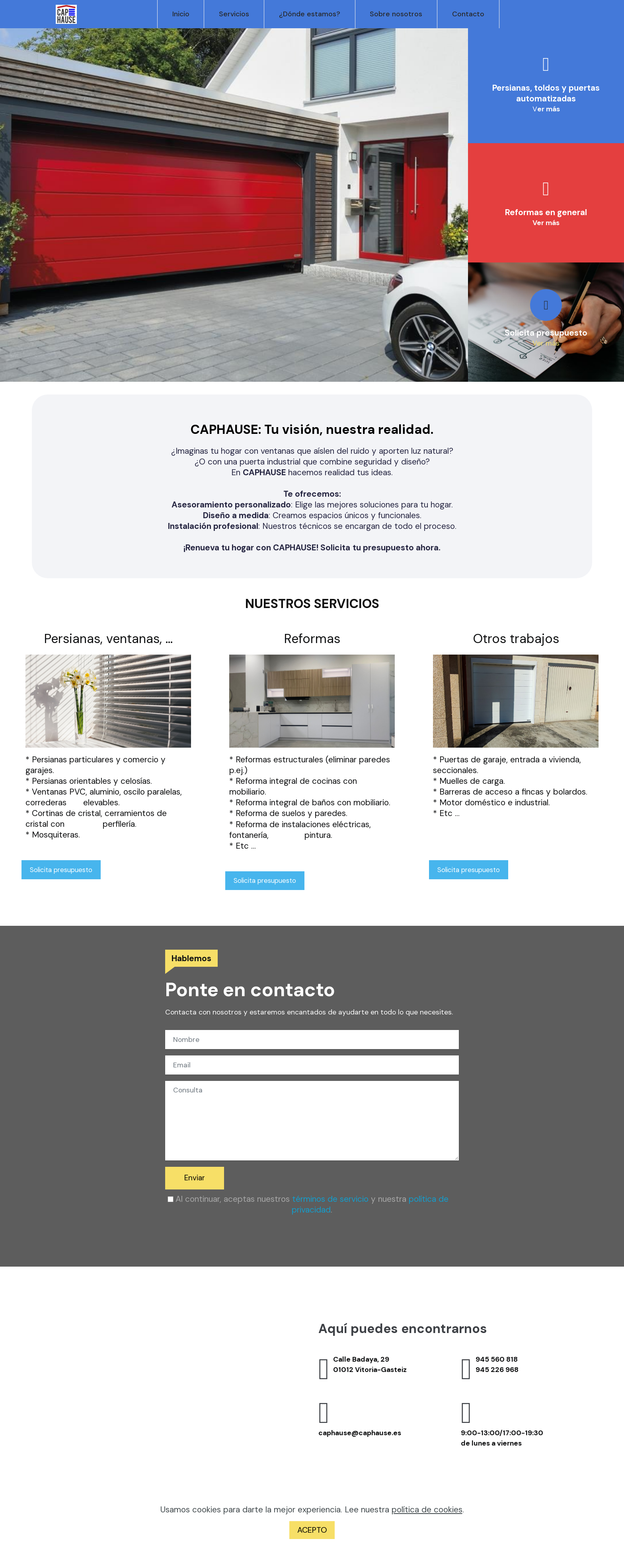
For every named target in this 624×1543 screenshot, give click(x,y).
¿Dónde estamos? (306, 14)
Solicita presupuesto (64, 870)
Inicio (177, 14)
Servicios (231, 14)
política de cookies (427, 1509)
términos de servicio (330, 1200)
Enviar (195, 1179)
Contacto (465, 14)
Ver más (546, 343)
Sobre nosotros (393, 14)
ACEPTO (312, 1529)
